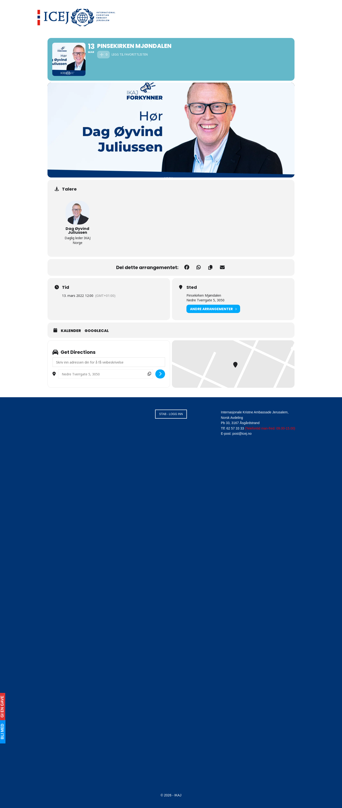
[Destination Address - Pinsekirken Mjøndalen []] (105, 374)
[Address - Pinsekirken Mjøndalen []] (108, 362)
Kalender (71, 330)
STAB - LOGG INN (171, 414)
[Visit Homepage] (76, 16)
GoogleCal (97, 330)
